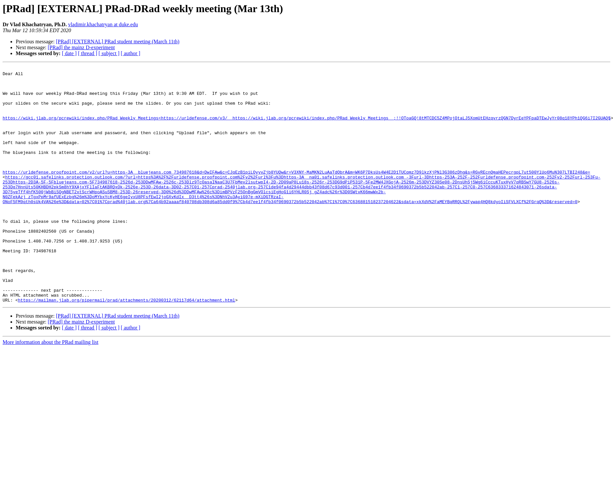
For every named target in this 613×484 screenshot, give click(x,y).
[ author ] (130, 53)
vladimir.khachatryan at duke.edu (103, 24)
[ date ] (69, 53)
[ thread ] (87, 53)
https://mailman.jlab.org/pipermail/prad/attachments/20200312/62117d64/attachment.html (126, 347)
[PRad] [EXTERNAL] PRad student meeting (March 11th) (117, 41)
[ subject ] (109, 53)
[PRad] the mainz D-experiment (81, 47)
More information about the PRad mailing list (50, 389)
